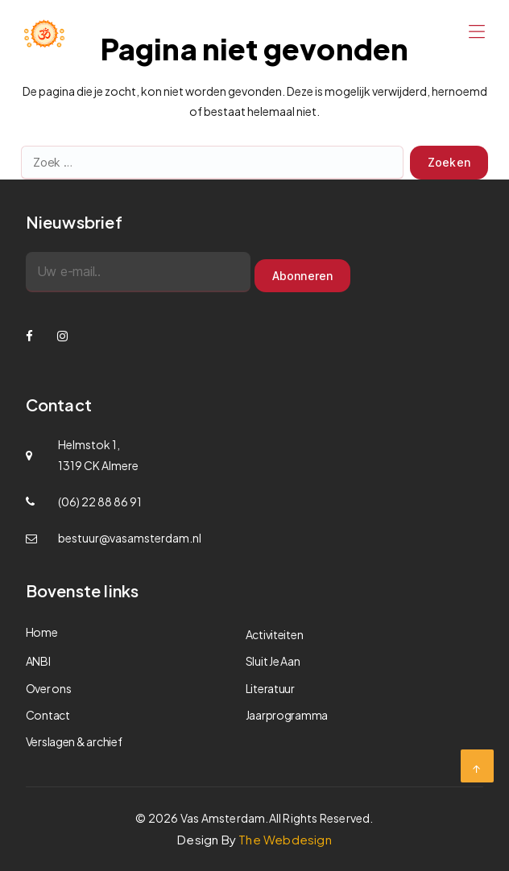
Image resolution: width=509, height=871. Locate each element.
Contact (48, 715)
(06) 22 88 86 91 (100, 501)
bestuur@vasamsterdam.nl (129, 537)
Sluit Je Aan (273, 661)
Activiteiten (275, 634)
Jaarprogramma (287, 715)
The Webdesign (285, 839)
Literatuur (270, 688)
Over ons (49, 688)
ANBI (38, 661)
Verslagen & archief (74, 741)
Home (42, 632)
